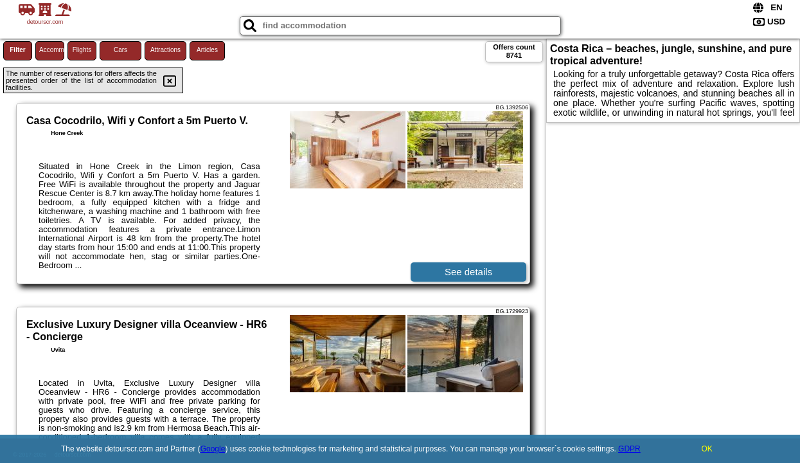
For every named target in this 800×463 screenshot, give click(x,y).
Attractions (165, 49)
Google (213, 448)
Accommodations (51, 49)
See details (468, 271)
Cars (120, 49)
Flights (82, 49)
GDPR (629, 448)
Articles (207, 49)
